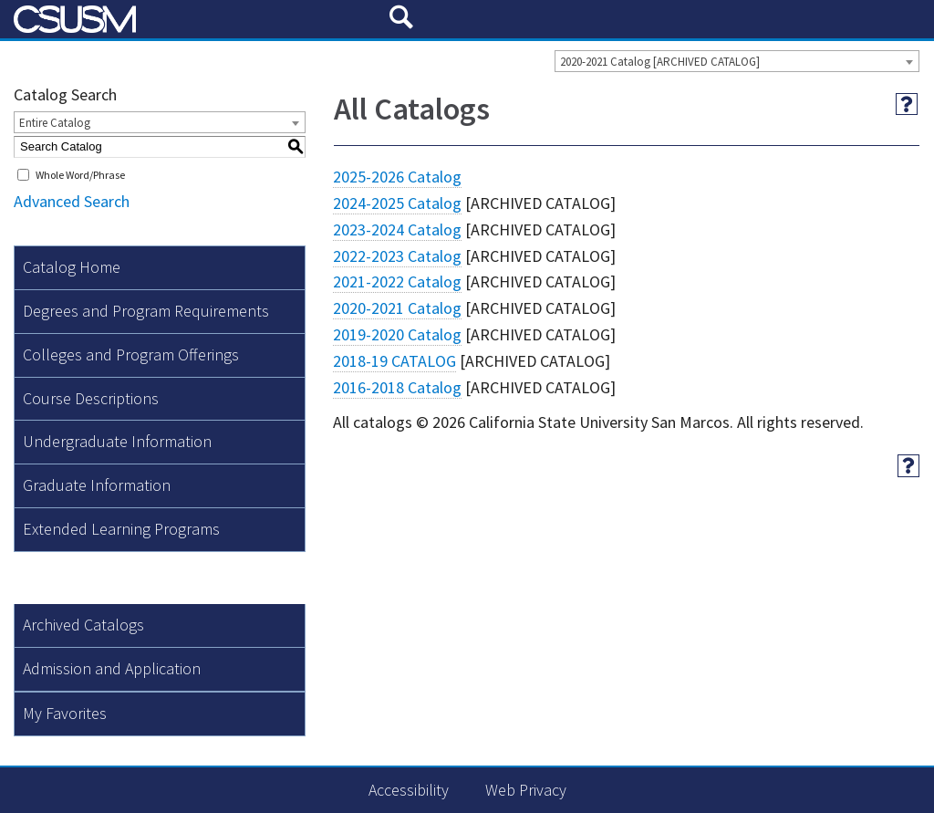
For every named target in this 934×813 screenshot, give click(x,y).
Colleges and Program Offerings (131, 354)
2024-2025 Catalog (397, 203)
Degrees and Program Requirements (146, 310)
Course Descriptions (91, 398)
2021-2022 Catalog (397, 281)
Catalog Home (71, 266)
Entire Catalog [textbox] (54, 122)
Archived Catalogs (83, 624)
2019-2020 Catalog (397, 334)
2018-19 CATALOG (394, 360)
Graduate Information (97, 484)
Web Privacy (525, 789)
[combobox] (737, 61)
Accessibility (408, 789)
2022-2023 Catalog (397, 255)
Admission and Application (112, 668)
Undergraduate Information (117, 441)
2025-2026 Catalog (397, 176)
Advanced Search (72, 201)
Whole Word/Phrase (80, 175)
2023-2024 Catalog (397, 229)
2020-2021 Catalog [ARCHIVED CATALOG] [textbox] (660, 61)
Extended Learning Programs (121, 528)
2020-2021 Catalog (397, 307)
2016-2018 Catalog (397, 387)
